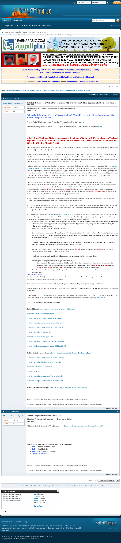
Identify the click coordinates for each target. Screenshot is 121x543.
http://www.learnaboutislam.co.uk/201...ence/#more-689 (83, 426)
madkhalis (31, 528)
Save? (109, 3)
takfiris (24, 528)
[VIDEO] (37, 501)
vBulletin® (42, 536)
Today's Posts (8, 25)
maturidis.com (40, 528)
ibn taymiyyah (60, 528)
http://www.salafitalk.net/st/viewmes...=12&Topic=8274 (46, 357)
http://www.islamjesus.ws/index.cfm (39, 367)
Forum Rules (38, 506)
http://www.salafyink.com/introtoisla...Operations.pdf (45, 318)
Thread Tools (93, 95)
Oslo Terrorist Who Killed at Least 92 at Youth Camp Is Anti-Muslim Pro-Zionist (42, 486)
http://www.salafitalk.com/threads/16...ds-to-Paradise (45, 376)
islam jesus (70, 528)
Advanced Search (114, 25)
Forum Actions (34, 25)
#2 (117, 411)
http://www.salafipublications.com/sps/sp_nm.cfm (44, 362)
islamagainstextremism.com (11, 528)
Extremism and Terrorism (38, 32)
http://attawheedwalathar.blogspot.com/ (40, 337)
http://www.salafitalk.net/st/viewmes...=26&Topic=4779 (46, 327)
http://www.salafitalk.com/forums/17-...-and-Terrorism (45, 341)
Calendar (24, 25)
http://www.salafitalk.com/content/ (39, 332)
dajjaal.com (50, 528)
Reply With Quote (112, 408)
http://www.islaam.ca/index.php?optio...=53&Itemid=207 (46, 346)
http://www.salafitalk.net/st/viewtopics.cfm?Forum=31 (45, 323)
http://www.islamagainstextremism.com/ (41, 314)
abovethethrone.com (37, 526)
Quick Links (46, 25)
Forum (6, 21)
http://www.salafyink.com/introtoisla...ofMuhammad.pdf (70, 353)
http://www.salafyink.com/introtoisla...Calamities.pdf (45, 381)
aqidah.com (13, 526)
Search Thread (105, 95)
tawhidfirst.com (24, 526)
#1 (117, 98)
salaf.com (5, 526)
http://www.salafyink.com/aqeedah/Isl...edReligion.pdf (68, 387)
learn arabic (5, 530)
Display (115, 95)
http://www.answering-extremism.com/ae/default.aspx (56, 309)
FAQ (17, 25)
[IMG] (36, 498)
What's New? (18, 21)
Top (118, 480)
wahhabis (78, 528)
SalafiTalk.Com (7, 522)
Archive (18, 522)
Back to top (113, 529)
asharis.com (59, 526)
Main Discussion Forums (19, 32)
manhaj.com (50, 526)
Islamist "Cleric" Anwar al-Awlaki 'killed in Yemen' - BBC (86, 486)
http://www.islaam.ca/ (34, 371)
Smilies (36, 496)
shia (74, 526)
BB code (37, 494)
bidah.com (68, 526)
